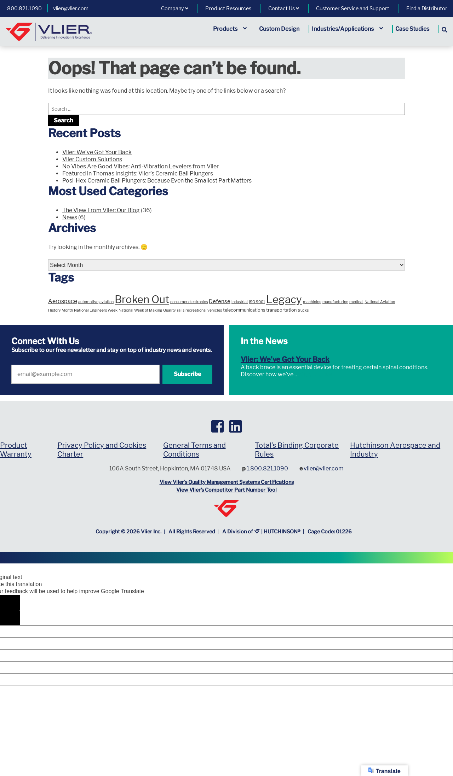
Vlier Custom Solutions (92, 159)
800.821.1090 (24, 8)
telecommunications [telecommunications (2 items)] (244, 310)
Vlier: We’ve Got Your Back (97, 152)
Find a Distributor (426, 8)
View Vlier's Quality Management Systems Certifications (227, 482)
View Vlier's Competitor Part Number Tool (226, 490)
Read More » (315, 374)
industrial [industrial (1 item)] (239, 302)
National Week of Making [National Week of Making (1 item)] (140, 310)
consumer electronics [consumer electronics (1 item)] (189, 302)
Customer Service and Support (352, 8)
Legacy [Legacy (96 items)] (284, 299)
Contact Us (283, 8)
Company (174, 8)
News (69, 217)
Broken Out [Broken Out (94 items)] (142, 299)
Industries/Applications (347, 28)
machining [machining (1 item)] (312, 302)
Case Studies (412, 28)
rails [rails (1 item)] (180, 310)
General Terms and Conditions (194, 449)
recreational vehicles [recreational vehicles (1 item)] (203, 310)
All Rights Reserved (191, 531)
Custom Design (279, 28)
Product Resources (228, 8)
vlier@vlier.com (70, 8)
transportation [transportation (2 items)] (281, 310)
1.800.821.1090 (267, 468)
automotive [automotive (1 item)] (88, 302)
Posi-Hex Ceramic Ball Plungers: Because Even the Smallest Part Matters (157, 180)
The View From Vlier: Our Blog (101, 210)
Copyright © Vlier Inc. (128, 531)
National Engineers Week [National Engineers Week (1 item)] (95, 310)
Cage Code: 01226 (330, 531)
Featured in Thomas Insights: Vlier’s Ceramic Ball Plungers (137, 173)
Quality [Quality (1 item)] (169, 310)
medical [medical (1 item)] (356, 302)
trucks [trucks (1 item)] (303, 310)
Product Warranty (15, 449)
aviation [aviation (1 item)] (106, 302)
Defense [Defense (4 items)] (219, 301)
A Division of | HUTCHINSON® (261, 531)
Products (230, 28)
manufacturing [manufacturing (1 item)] (335, 302)
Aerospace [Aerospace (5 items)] (62, 301)
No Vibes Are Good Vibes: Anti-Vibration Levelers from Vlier (140, 166)
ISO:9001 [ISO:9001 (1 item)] (257, 302)
